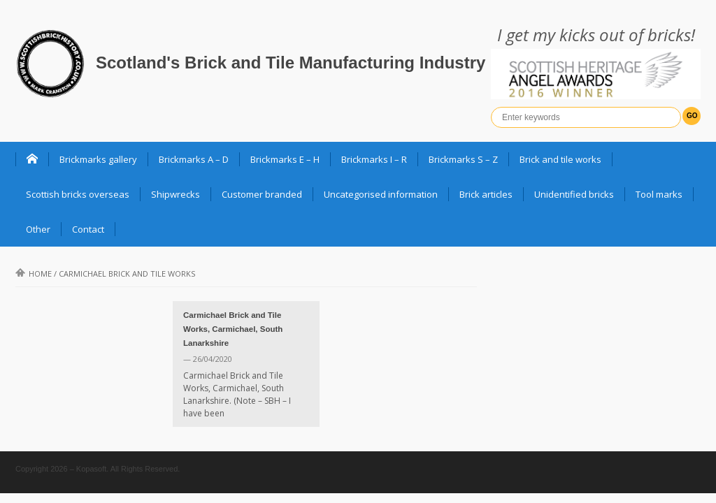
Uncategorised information (381, 194)
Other (38, 229)
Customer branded (262, 194)
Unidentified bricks (574, 194)
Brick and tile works (560, 159)
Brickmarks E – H (285, 159)
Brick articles (486, 194)
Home (33, 273)
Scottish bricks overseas (77, 194)
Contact (88, 229)
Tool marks (659, 194)
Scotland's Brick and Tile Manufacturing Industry (290, 62)
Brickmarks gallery (98, 159)
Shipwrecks (175, 194)
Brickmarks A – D (194, 159)
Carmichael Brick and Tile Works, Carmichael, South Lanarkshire (232, 329)
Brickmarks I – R (374, 159)
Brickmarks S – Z (463, 159)
